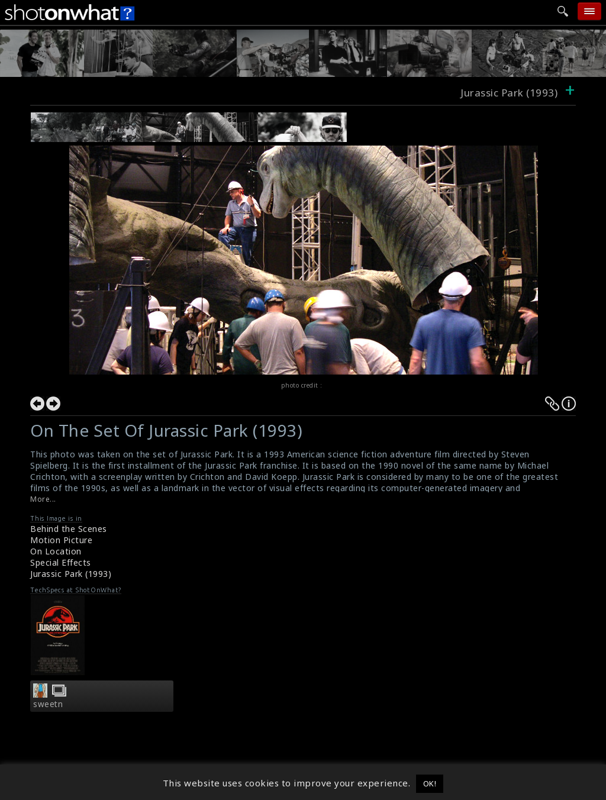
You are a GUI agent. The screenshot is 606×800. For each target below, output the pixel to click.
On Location (56, 551)
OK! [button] (430, 783)
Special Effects (60, 562)
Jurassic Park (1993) (70, 573)
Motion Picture (61, 540)
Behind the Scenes (68, 528)
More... (43, 499)
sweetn (48, 704)
